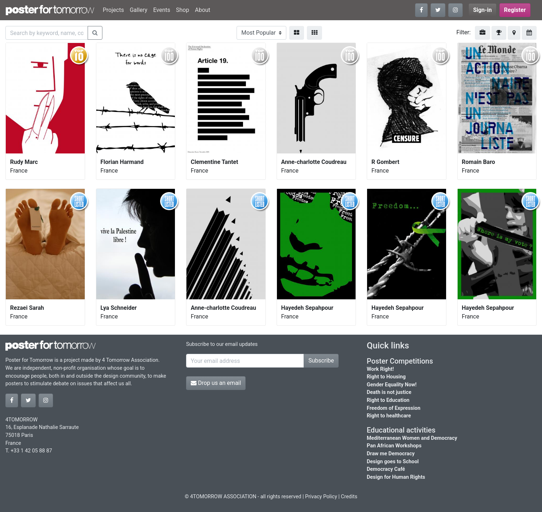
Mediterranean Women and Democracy (412, 438)
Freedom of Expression (393, 408)
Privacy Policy (321, 497)
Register (515, 9)
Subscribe (321, 360)
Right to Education (388, 400)
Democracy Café (386, 469)
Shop (182, 9)
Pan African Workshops (394, 446)
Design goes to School (393, 462)
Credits (349, 497)
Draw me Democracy (391, 454)
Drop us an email (216, 382)
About (202, 9)
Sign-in (482, 9)
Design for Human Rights (396, 477)
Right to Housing (386, 377)
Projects (113, 9)
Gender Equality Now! (392, 385)
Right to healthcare (389, 416)
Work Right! (380, 369)
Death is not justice (389, 392)
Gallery (138, 9)
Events (161, 9)
